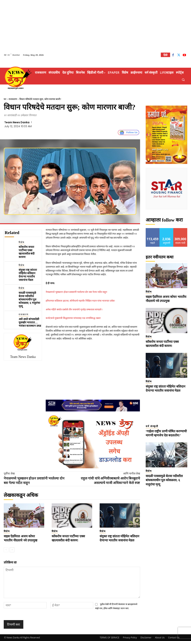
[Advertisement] (95, 26)
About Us (160, 637)
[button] (183, 79)
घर (5, 99)
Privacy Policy (130, 637)
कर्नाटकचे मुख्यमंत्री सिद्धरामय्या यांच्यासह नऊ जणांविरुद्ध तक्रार (73, 318)
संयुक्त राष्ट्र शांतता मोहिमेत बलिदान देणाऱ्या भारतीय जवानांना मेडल (28, 274)
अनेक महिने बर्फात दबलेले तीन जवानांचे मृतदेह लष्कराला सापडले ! (74, 309)
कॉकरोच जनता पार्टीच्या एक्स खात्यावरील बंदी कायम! (27, 251)
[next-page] (12, 549)
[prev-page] (6, 549)
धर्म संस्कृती (152, 426)
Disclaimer (145, 637)
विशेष (21, 242)
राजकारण (13, 99)
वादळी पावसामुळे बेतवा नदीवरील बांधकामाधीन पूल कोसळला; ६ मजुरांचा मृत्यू (29, 299)
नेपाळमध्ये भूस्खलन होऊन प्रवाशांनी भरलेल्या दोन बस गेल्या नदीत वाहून (76, 292)
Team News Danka (16, 122)
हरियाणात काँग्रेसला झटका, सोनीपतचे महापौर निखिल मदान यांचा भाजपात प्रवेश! (80, 300)
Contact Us (173, 637)
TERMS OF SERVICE (109, 637)
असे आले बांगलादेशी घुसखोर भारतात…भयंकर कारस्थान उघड (30, 322)
